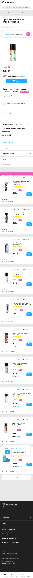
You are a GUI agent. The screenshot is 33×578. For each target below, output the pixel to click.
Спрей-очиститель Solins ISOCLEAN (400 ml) (20, 363)
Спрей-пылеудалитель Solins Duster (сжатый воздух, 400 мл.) (23, 303)
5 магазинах (8, 104)
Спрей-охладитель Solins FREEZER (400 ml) (20, 243)
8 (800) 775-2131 (9, 538)
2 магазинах (14, 103)
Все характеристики (7, 142)
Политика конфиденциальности (9, 553)
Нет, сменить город (18, 452)
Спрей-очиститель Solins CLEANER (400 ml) (19, 424)
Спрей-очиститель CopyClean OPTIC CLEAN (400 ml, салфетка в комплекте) (21, 183)
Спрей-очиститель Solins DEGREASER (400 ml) (20, 213)
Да (7, 452)
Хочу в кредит (24, 91)
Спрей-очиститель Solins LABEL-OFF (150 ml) (22, 273)
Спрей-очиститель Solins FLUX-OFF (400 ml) (21, 393)
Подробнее (23, 76)
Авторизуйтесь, (7, 34)
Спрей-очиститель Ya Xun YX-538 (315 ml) (21, 333)
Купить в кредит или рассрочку (14, 89)
